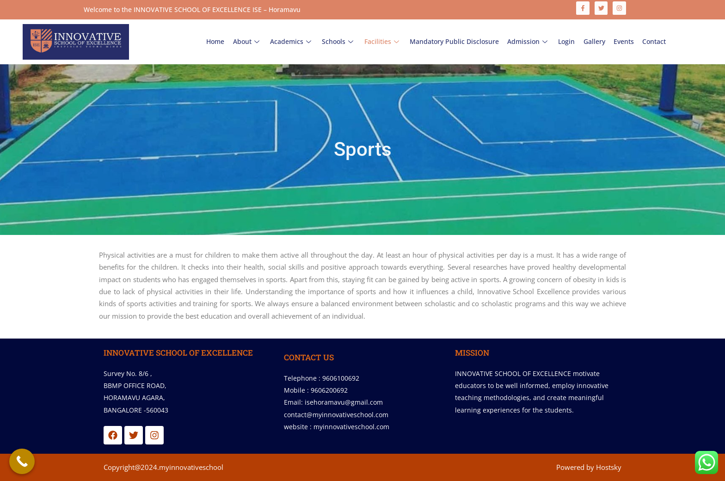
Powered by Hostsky (588, 467)
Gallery (594, 41)
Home (216, 41)
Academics (292, 41)
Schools (339, 41)
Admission (528, 41)
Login (566, 41)
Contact (653, 41)
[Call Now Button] (22, 461)
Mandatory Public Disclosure (454, 41)
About (247, 41)
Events (623, 41)
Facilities (382, 41)
